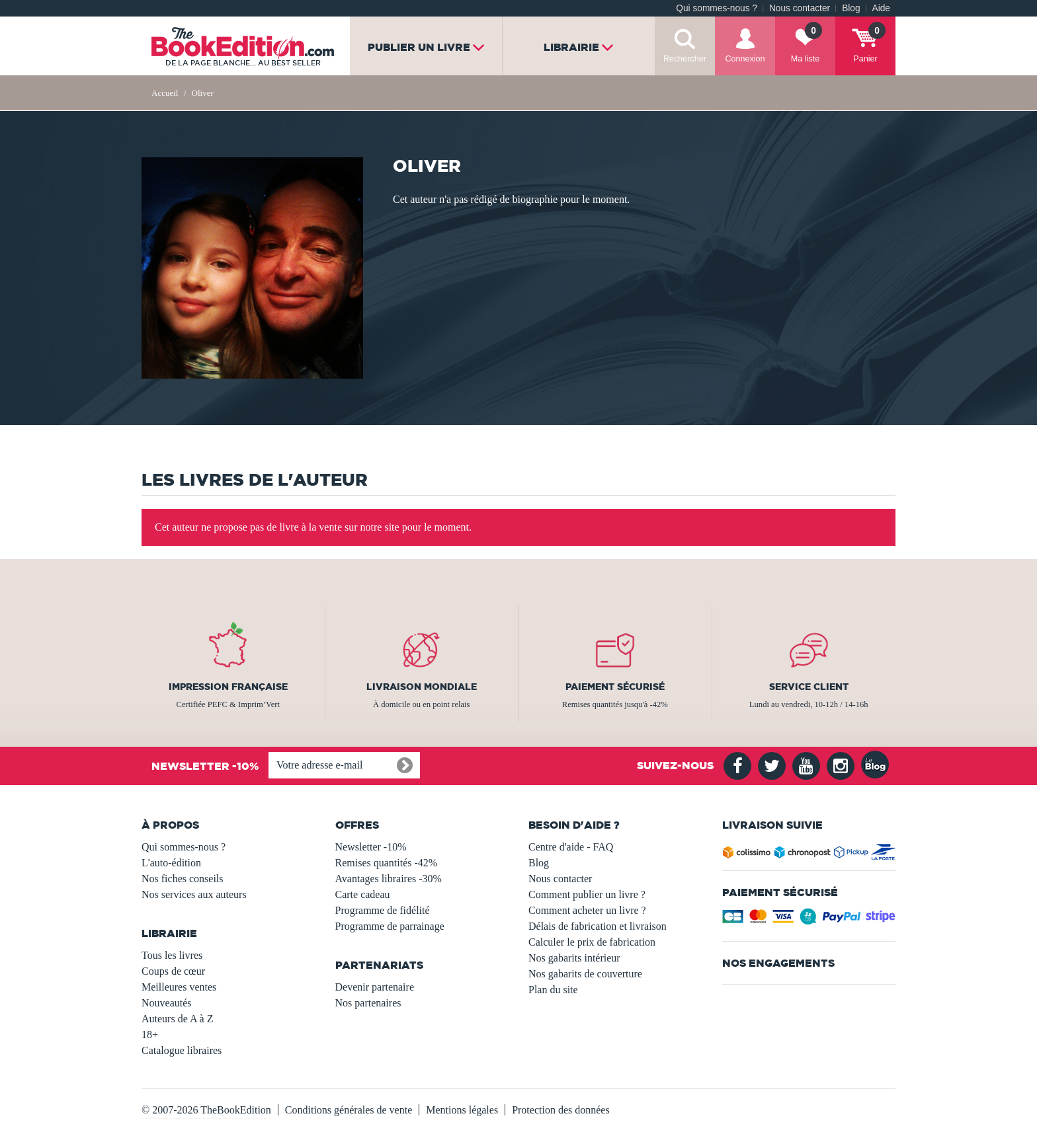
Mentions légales (462, 1109)
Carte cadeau (362, 894)
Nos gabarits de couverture (585, 973)
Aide (881, 8)
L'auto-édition (171, 862)
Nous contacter (799, 8)
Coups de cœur (173, 971)
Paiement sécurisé (615, 686)
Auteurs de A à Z (177, 1018)
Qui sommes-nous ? (716, 8)
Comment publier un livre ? (586, 894)
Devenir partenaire (374, 987)
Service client (809, 686)
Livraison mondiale (421, 686)
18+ (150, 1034)
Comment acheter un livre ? (587, 910)
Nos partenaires (368, 1002)
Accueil (164, 93)
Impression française (228, 686)
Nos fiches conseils (183, 878)
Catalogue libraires (182, 1050)
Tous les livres (172, 955)
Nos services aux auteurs (194, 894)
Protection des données (561, 1109)
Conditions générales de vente (348, 1109)
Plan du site (553, 989)
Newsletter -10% (371, 846)
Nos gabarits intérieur (574, 957)
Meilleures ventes (179, 987)
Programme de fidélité (382, 910)
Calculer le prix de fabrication (591, 942)
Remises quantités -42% (386, 862)
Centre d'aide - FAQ (570, 846)
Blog (851, 8)
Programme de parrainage (389, 926)
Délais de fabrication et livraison (597, 926)
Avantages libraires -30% (388, 878)
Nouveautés (167, 1002)
